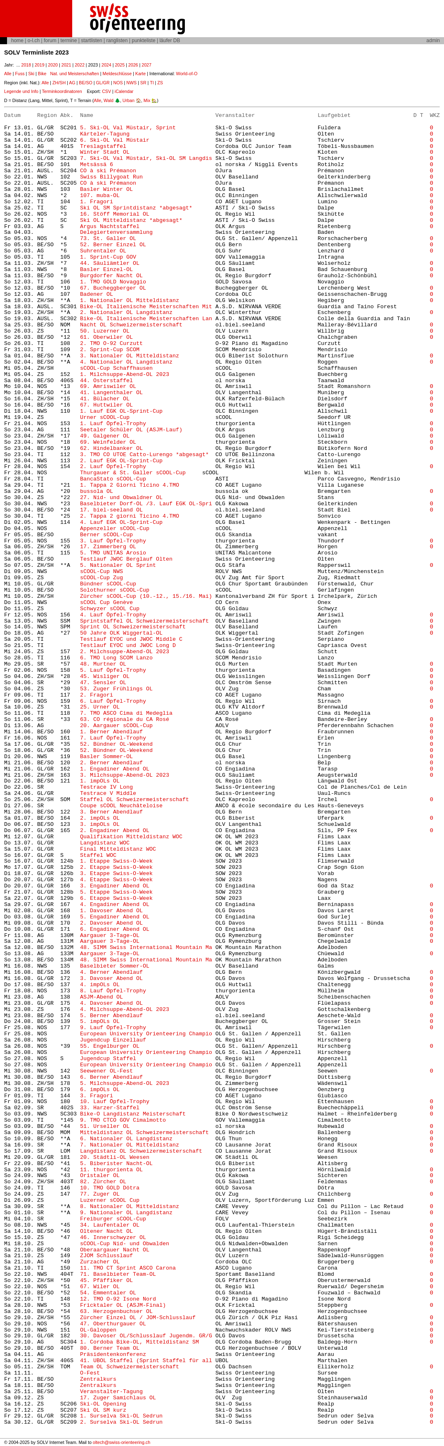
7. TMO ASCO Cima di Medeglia (126, 713)
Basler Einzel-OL (106, 269)
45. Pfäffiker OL (106, 1280)
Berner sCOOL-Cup (106, 535)
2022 (80, 64)
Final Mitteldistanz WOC (118, 849)
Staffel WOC (98, 855)
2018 (26, 64)
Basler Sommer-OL (106, 757)
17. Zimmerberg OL (108, 547)
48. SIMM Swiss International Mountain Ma (146, 947)
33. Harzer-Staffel (109, 1108)
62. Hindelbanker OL (111, 448)
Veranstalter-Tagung (111, 1392)
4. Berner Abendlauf (111, 972)
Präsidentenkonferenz (113, 1354)
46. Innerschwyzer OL (113, 1237)
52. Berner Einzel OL (113, 245)
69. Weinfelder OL (108, 442)
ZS (160, 82)
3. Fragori (96, 1096)
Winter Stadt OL (105, 152)
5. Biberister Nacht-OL (116, 1164)
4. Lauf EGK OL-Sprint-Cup (121, 522)
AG (72, 82)
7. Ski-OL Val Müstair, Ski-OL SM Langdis (146, 158)
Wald (108, 100)
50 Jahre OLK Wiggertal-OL (121, 633)
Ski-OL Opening (103, 1404)
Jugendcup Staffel (108, 1059)
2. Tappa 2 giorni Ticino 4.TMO (129, 516)
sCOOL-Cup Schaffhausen (116, 368)
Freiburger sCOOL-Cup (113, 1219)
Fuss (19, 73)
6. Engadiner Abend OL (114, 929)
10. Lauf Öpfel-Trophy (114, 1102)
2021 (66, 64)
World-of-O (187, 73)
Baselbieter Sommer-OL (114, 966)
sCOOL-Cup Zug (101, 578)
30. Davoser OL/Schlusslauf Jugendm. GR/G (146, 1336)
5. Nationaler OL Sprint (118, 565)
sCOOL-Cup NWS (101, 571)
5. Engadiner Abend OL (114, 917)
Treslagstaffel (103, 146)
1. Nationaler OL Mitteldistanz (129, 300)
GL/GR (103, 82)
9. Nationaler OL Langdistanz (126, 1213)
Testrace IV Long (106, 787)
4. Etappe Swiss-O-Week (116, 880)
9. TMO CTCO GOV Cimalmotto (123, 1120)
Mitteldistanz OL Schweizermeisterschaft (144, 1133)
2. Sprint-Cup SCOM (109, 350)
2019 (40, 64)
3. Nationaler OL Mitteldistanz (129, 356)
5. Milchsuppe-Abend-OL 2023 (124, 1083)
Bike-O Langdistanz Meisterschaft (133, 1114)
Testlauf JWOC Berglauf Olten (126, 559)
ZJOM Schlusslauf (106, 1256)
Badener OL (96, 294)
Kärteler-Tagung (105, 134)
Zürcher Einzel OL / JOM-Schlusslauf (138, 1318)
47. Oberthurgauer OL (113, 1324)
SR (143, 82)
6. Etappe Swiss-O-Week (116, 898)
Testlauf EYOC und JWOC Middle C (131, 639)
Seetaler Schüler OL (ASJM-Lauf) (131, 430)
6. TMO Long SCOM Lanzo (116, 658)
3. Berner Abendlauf (111, 812)
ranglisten (117, 40)
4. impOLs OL (100, 985)
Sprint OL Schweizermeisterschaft (133, 627)
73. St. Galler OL (108, 238)
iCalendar (124, 91)
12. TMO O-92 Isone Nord (118, 1299)
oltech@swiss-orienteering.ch (121, 1442)
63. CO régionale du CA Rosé (124, 719)
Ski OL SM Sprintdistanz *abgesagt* (136, 208)
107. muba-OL (100, 196)
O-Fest (90, 1373)
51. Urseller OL (105, 1126)
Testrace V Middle (108, 793)
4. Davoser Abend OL (111, 1003)
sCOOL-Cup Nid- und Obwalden (124, 1244)
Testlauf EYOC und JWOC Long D (128, 645)
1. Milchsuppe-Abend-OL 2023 (124, 374)
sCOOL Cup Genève (106, 602)
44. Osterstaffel (106, 381)
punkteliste (143, 40)
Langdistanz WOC (105, 843)
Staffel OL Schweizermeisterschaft (134, 800)
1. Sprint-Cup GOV (108, 257)
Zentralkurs (98, 1379)
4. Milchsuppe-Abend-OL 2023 (124, 1009)
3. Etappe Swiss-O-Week (116, 873)
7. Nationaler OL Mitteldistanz (129, 1145)
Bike (42, 73)
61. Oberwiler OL (106, 337)
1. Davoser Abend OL (111, 911)
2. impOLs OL (100, 818)
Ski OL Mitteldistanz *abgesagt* (133, 220)
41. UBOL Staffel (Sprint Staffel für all (146, 1361)
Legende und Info (21, 91)
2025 (120, 64)
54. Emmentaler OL (108, 1293)
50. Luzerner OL (105, 331)
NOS (118, 82)
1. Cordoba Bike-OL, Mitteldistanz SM (139, 1342)
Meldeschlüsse (117, 73)
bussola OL (96, 491)
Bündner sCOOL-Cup (108, 584)
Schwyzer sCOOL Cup (109, 609)
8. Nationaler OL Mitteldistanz (129, 1206)
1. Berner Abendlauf (111, 732)
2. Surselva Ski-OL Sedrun (121, 1422)
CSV (106, 91)
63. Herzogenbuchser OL (116, 1311)
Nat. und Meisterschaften (74, 73)
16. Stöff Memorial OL (114, 214)
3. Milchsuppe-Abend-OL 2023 (124, 775)
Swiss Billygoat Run (111, 177)
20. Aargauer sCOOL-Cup (116, 726)
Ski (31, 73)
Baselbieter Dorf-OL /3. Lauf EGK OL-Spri (146, 504)
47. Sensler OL (103, 683)
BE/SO (85, 82)
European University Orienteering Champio (146, 1034)
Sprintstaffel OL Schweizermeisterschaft (144, 621)
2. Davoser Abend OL (111, 923)
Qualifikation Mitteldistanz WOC (131, 837)
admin (433, 40)
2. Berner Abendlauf (111, 763)
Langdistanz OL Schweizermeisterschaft (141, 1151)
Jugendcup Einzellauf (113, 1040)
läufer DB (169, 40)
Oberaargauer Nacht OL (114, 1250)
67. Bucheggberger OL (113, 288)
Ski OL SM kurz (103, 1410)
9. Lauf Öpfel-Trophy (113, 1028)
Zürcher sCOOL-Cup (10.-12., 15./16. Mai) (146, 596)
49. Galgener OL (105, 436)
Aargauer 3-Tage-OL (109, 935)
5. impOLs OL (100, 1021)
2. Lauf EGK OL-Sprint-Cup (121, 461)
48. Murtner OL (103, 664)
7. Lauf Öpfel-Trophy (113, 738)
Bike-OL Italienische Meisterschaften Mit (146, 307)
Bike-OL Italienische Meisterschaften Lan (146, 319)
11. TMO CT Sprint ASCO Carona (128, 1268)
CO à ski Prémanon (108, 171)
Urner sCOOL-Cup (105, 417)
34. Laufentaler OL (109, 1225)
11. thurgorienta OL (111, 1170)
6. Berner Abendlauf (111, 1077)
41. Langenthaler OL (111, 393)
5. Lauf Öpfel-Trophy (113, 670)
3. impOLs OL (100, 824)
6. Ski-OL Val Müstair (114, 140)
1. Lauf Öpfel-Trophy (113, 424)
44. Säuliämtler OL (109, 263)
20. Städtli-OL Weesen (114, 1157)
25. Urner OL (100, 707)
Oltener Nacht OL (106, 1231)
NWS (131, 82)
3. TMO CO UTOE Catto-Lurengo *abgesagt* (144, 455)
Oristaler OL (100, 1175)
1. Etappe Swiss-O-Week (116, 861)
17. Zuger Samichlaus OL (118, 1398)
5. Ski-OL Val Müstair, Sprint (128, 128)
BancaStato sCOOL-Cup (113, 479)
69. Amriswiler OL (108, 386)
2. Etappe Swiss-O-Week (116, 867)
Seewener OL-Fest (106, 1071)
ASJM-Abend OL (101, 997)
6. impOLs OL (100, 1090)
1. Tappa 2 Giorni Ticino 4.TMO (129, 485)
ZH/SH (59, 82)
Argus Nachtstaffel (109, 227)
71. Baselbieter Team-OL (118, 1274)
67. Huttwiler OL (106, 405)
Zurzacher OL (100, 1262)
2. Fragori (96, 695)
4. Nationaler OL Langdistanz (126, 362)
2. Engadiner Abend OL (114, 831)
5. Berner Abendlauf (111, 1016)
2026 (133, 64)
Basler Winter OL (106, 189)
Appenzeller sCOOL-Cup (114, 529)
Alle (8, 73)
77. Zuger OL (100, 1194)
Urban (129, 100)
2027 (146, 64)
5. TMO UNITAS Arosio (113, 553)
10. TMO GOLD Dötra (109, 1188)
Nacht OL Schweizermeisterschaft (131, 325)
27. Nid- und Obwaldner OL (121, 498)
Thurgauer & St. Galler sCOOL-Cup (133, 473)
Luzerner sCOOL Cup (109, 1200)
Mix (147, 100)
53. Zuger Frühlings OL (116, 689)
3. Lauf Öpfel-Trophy (113, 541)
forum (50, 40)
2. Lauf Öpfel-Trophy (113, 467)
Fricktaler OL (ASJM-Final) (123, 1305)
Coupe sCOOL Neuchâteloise (121, 806)
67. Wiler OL (100, 1287)
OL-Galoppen (98, 1330)
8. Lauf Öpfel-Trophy (113, 991)
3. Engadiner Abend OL (114, 886)
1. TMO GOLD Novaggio (113, 282)
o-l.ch (34, 40)
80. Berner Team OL (109, 1348)
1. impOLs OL (101, 781)
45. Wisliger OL (105, 676)
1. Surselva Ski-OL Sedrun (121, 1416)
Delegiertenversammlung (116, 232)
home (17, 40)
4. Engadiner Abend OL (114, 904)
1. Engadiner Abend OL (114, 769)
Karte (140, 73)
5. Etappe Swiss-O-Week (116, 892)
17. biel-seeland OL (111, 510)
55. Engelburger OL (109, 1046)
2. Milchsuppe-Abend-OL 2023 (124, 652)
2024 (106, 64)
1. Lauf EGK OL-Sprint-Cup (121, 411)
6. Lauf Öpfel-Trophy (113, 701)
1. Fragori (96, 202)
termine (68, 40)
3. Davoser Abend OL (111, 978)
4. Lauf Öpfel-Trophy (113, 615)
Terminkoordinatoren (62, 91)
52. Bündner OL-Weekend (116, 744)
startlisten (91, 40)
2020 (53, 64)
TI (152, 82)
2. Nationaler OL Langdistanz (126, 312)
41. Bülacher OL (105, 399)
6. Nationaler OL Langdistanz (126, 1139)
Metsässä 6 (96, 165)
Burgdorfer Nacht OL (111, 276)
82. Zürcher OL (103, 1182)
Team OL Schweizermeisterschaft (129, 1367)
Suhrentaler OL (103, 251)
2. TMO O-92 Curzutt (111, 343)
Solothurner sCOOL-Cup (114, 590)
